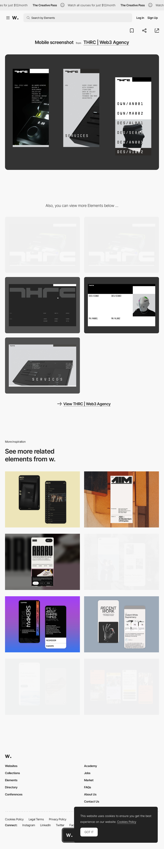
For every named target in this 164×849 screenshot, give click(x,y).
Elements (11, 780)
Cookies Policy (14, 819)
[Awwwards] (15, 17)
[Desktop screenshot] (42, 245)
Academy (90, 766)
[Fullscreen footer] (42, 305)
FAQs (87, 787)
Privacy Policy (57, 819)
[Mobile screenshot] (121, 562)
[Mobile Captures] (42, 687)
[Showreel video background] (121, 245)
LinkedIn (45, 825)
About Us (90, 794)
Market (89, 780)
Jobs (87, 773)
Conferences (13, 794)
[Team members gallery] (121, 305)
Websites (11, 766)
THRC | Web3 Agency (106, 42)
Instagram (28, 825)
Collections (12, 773)
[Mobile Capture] (42, 499)
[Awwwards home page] (69, 835)
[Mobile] (121, 499)
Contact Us (91, 801)
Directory (11, 787)
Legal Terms (36, 819)
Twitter (60, 825)
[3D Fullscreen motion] (42, 365)
